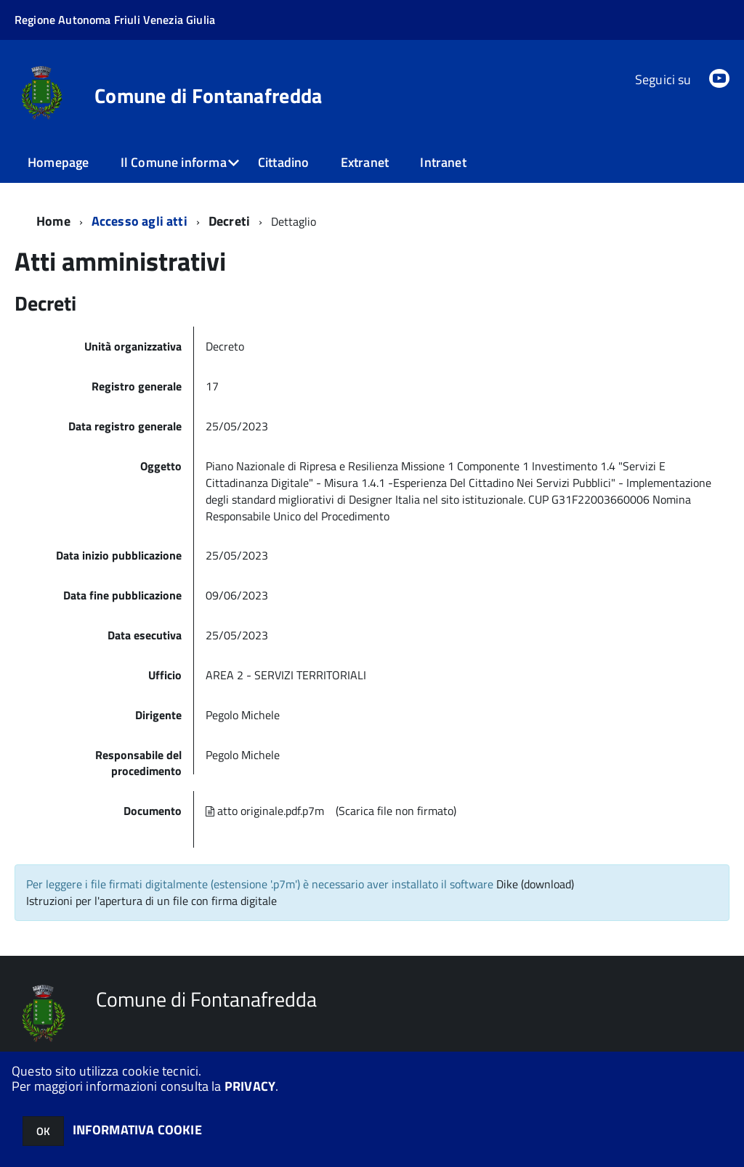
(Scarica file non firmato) (396, 810)
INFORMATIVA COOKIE (137, 1129)
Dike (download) (535, 884)
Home (53, 221)
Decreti (229, 221)
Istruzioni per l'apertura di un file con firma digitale (151, 900)
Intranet (443, 162)
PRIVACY (250, 1086)
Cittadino (284, 162)
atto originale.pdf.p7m (265, 810)
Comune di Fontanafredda (208, 96)
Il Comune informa (174, 162)
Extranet (365, 162)
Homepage (58, 162)
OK (43, 1131)
